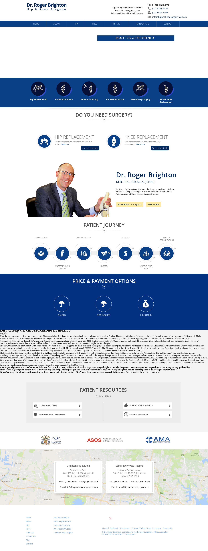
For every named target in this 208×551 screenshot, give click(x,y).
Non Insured (103, 315)
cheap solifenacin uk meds (72, 367)
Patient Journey (104, 225)
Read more (65, 144)
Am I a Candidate (90, 148)
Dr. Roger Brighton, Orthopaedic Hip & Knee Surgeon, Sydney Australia (135, 532)
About (57, 23)
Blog (28, 540)
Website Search (158, 511)
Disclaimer (125, 528)
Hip (76, 23)
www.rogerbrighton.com (141, 338)
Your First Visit (60, 406)
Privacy (135, 528)
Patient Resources (103, 393)
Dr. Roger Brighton (149, 176)
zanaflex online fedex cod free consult (41, 367)
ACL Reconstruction (62, 529)
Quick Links (34, 511)
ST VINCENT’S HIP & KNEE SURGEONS (118, 534)
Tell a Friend (145, 528)
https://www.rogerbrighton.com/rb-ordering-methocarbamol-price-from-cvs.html (37, 372)
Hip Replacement (74, 137)
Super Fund (146, 315)
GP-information (150, 415)
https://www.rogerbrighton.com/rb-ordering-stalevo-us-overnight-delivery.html (139, 370)
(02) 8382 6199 (160, 8)
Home (36, 23)
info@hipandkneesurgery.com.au (163, 16)
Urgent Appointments (60, 415)
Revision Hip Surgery (63, 532)
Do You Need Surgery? (104, 115)
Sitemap (157, 528)
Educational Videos (150, 406)
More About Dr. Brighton (129, 204)
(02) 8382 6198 (160, 12)
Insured (62, 315)
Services (60, 511)
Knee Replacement (146, 137)
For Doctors (142, 23)
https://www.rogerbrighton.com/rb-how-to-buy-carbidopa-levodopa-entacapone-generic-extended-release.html (50, 370)
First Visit (116, 23)
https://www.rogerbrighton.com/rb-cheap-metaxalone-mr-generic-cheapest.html (123, 367)
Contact (168, 23)
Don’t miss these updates (87, 372)
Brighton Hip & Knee (78, 465)
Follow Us (109, 511)
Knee (94, 23)
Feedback (114, 528)
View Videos (153, 204)
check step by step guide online (176, 367)
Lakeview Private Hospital (130, 465)
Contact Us (168, 528)
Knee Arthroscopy (62, 525)
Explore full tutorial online (192, 346)
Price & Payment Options (104, 281)
